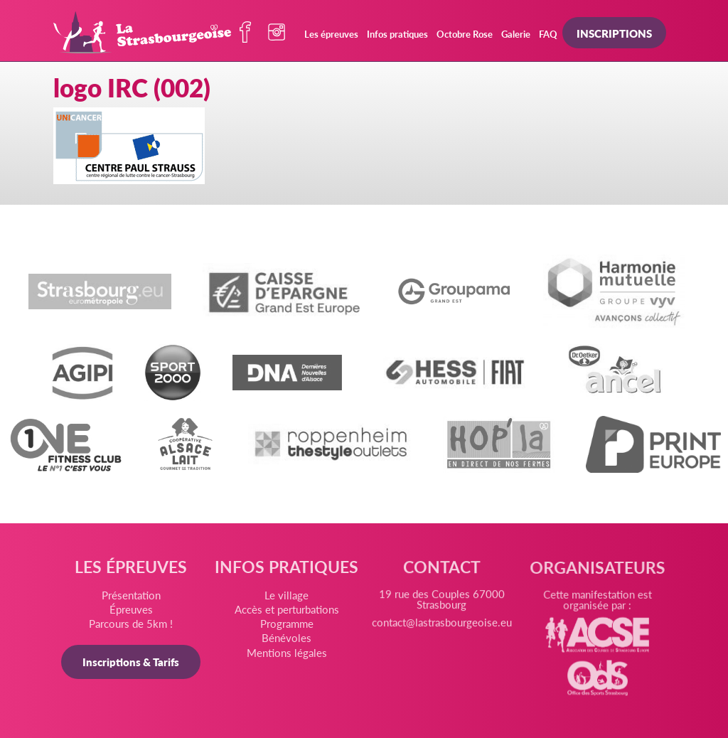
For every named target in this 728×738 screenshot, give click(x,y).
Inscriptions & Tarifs (133, 663)
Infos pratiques (397, 34)
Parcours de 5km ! (133, 625)
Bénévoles (287, 640)
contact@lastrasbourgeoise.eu (441, 630)
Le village (286, 599)
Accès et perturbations (287, 613)
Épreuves (133, 611)
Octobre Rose (465, 34)
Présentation (132, 597)
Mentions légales (287, 655)
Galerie (515, 34)
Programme (287, 626)
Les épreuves (331, 34)
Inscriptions (614, 33)
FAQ (548, 34)
